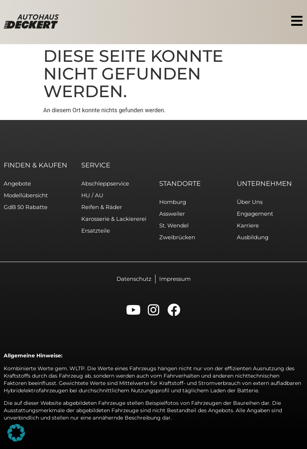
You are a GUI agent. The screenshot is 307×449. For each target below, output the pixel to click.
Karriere (248, 225)
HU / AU (92, 195)
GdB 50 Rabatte (25, 207)
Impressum (175, 278)
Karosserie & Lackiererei (113, 218)
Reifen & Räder (101, 207)
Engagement (255, 213)
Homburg (172, 201)
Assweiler (172, 213)
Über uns (250, 201)
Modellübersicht (26, 195)
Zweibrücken (177, 237)
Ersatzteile (95, 230)
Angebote (17, 183)
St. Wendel (174, 225)
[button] (16, 433)
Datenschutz (134, 278)
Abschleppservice (105, 183)
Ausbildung (252, 237)
